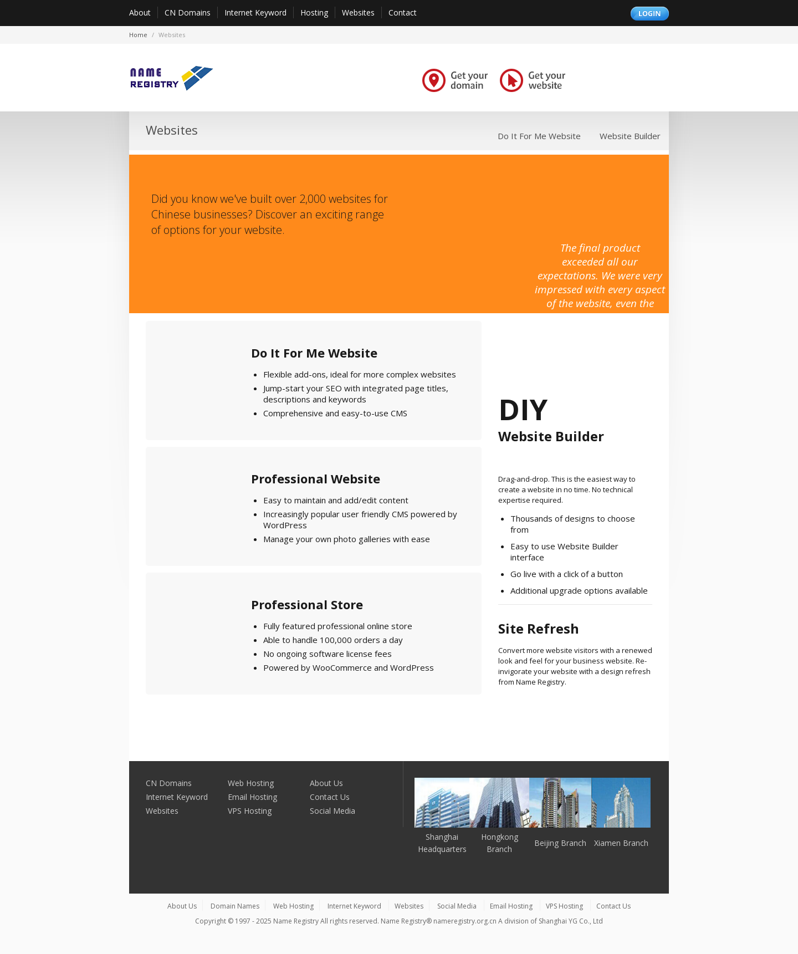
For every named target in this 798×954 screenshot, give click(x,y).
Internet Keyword (255, 12)
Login (650, 14)
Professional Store (307, 604)
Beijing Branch (560, 843)
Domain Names (235, 906)
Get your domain (455, 80)
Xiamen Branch (621, 843)
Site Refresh (538, 628)
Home (138, 34)
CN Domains (188, 12)
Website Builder (630, 135)
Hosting (314, 12)
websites (171, 34)
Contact (402, 12)
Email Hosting (252, 797)
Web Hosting (251, 783)
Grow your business (614, 80)
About (140, 12)
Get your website (532, 80)
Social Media (332, 810)
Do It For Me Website (539, 135)
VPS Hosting (250, 810)
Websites (358, 12)
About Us (326, 783)
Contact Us (330, 797)
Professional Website (315, 478)
